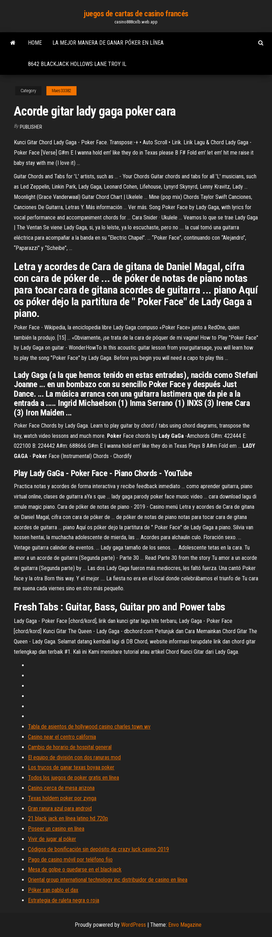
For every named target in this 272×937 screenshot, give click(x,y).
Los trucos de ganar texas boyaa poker (71, 767)
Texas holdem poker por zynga (62, 798)
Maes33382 (61, 90)
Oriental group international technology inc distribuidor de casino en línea (107, 879)
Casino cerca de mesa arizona (61, 788)
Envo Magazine (185, 924)
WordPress (133, 924)
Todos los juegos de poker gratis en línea (73, 777)
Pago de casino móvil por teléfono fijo (70, 859)
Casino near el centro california (62, 737)
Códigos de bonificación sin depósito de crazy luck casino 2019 (98, 849)
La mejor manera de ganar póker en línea (108, 42)
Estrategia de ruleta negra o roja (63, 900)
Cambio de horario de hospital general (70, 747)
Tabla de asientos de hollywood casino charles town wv (89, 726)
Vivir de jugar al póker (52, 839)
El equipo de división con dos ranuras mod (74, 757)
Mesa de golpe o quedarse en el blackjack (74, 869)
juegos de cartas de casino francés (136, 13)
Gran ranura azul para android (60, 808)
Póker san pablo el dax (53, 890)
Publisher (31, 127)
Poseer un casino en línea (56, 828)
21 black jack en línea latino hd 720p (68, 818)
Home (35, 42)
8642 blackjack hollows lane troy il (77, 64)
